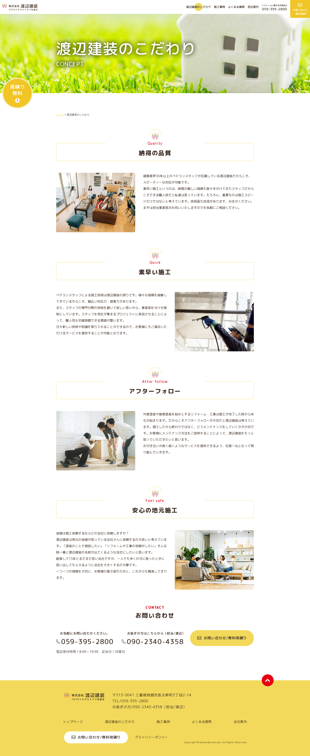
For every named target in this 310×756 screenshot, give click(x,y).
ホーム (60, 114)
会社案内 (253, 7)
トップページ (73, 722)
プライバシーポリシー (151, 737)
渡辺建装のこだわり (198, 7)
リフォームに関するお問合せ (274, 7)
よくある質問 (236, 7)
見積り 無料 (17, 90)
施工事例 (219, 7)
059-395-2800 (87, 641)
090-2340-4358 (155, 641)
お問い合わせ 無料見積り (300, 11)
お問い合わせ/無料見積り (225, 638)
